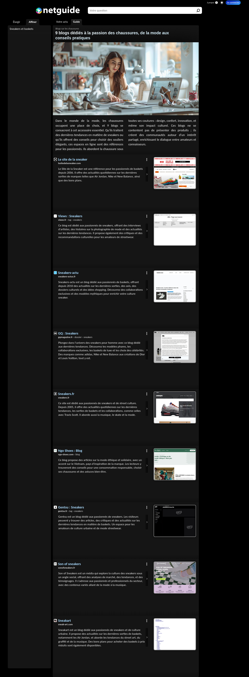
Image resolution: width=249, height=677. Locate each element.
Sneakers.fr (66, 394)
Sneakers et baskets (21, 29)
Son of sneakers (69, 564)
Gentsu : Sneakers (71, 507)
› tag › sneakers (70, 219)
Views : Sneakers (70, 216)
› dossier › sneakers (75, 337)
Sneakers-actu (68, 273)
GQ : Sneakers (68, 333)
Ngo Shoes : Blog (70, 451)
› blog (69, 454)
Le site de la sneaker (72, 159)
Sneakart (64, 620)
